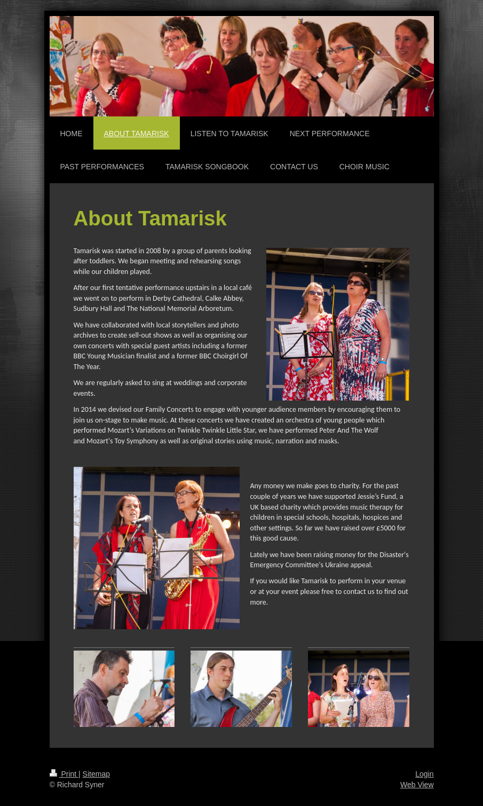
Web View (417, 784)
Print (64, 774)
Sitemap (96, 774)
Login (424, 774)
